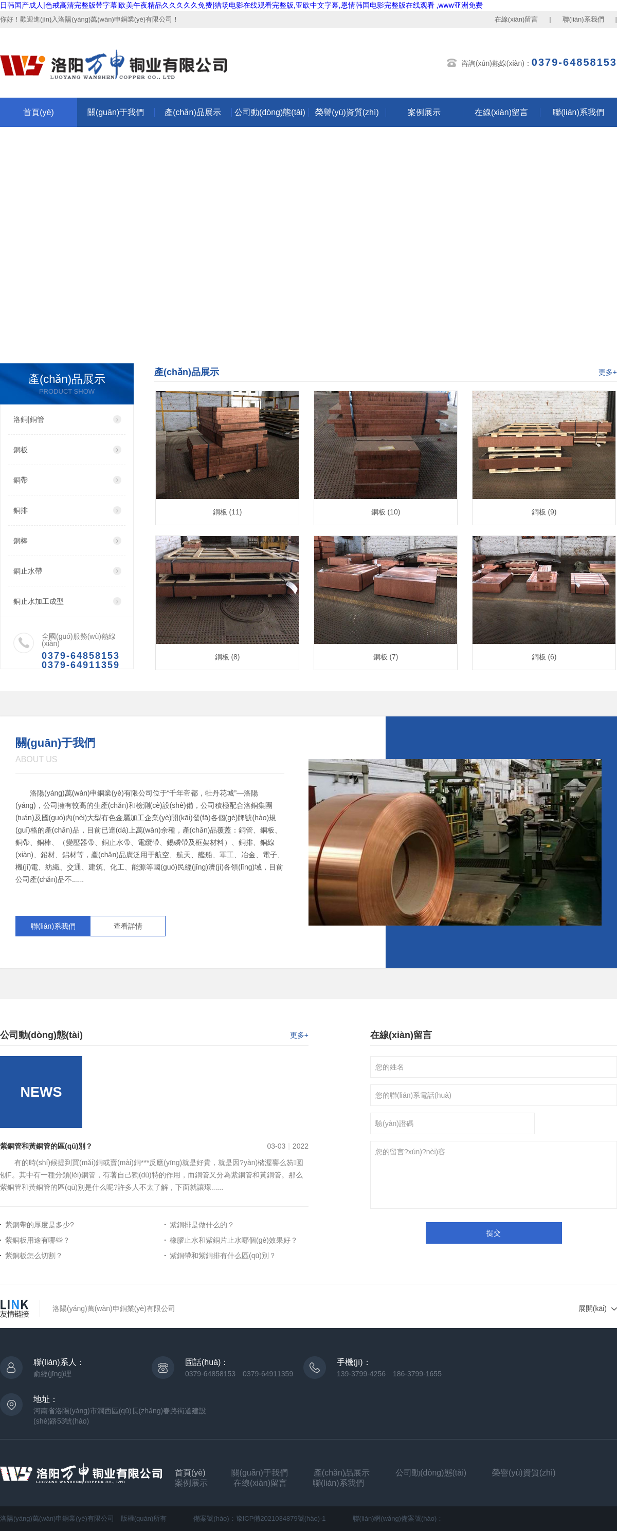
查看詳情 (128, 926)
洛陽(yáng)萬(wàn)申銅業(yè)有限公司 (113, 1308)
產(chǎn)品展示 (193, 112)
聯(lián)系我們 (583, 19)
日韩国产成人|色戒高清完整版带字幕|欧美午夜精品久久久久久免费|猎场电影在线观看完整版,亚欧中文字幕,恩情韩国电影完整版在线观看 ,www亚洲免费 (241, 5)
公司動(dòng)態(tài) (269, 112)
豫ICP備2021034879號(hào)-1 (281, 1518)
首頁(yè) (38, 112)
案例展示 (424, 112)
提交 (493, 1233)
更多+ (607, 372)
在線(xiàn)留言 (516, 19)
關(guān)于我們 (115, 112)
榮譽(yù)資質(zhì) (347, 112)
